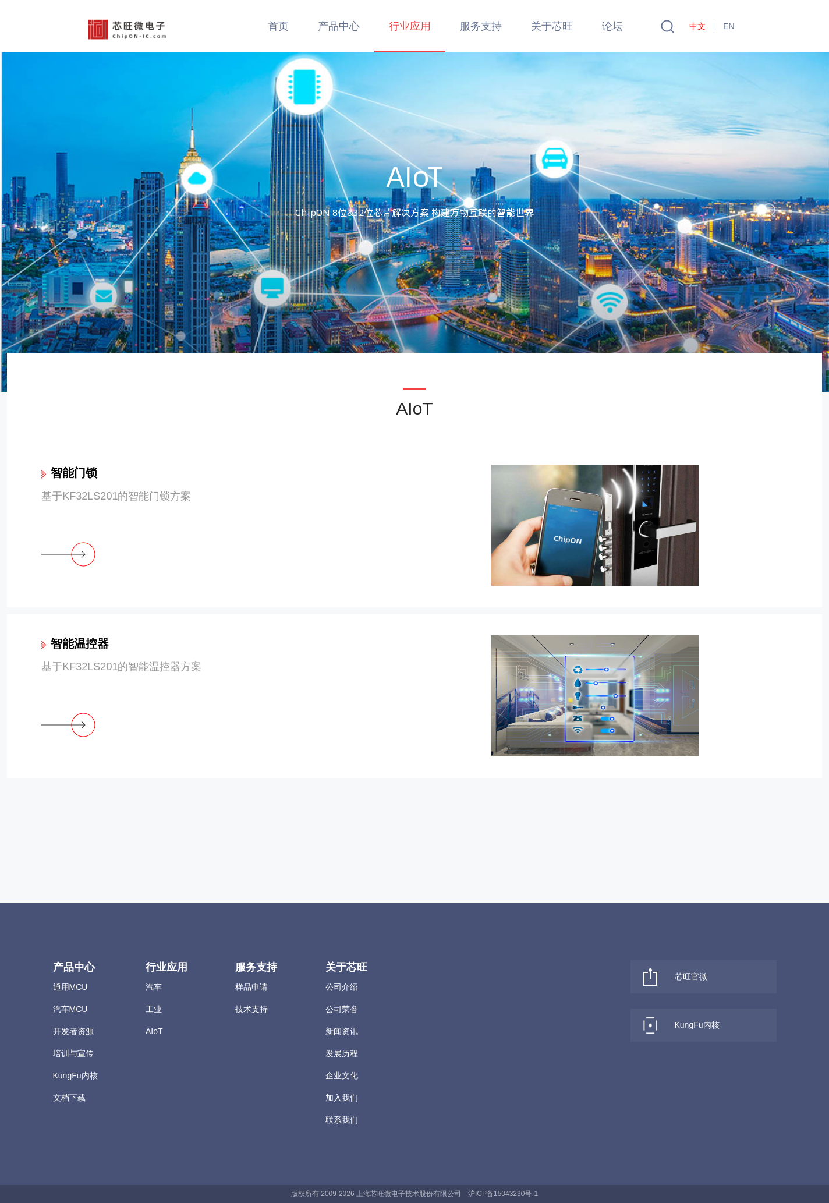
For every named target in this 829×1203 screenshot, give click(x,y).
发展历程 (341, 1053)
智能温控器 (80, 643)
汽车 (154, 987)
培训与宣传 (73, 1053)
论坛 (612, 26)
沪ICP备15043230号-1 (503, 1194)
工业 (154, 1009)
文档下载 (69, 1097)
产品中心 (339, 26)
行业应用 (410, 26)
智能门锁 (74, 472)
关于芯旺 (552, 26)
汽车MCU (70, 1009)
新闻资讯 (341, 1031)
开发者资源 (73, 1031)
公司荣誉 (341, 1009)
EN (728, 26)
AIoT (154, 1031)
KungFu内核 (75, 1075)
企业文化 (341, 1075)
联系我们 (341, 1119)
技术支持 (251, 1009)
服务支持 (481, 26)
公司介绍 (341, 987)
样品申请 (251, 987)
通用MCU (70, 987)
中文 (697, 26)
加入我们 (341, 1097)
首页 (278, 26)
